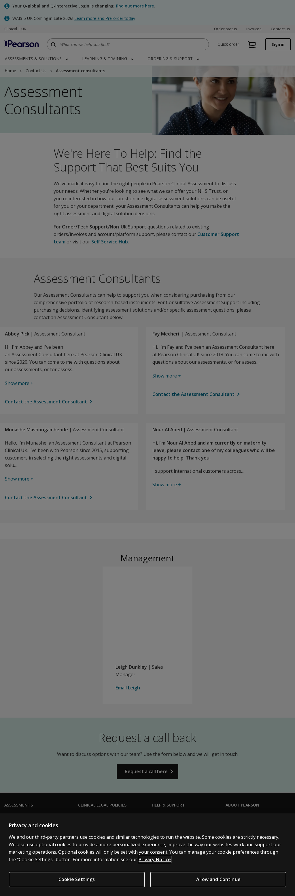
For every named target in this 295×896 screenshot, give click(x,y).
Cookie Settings (76, 883)
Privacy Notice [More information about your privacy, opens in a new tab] (155, 863)
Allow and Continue (218, 883)
